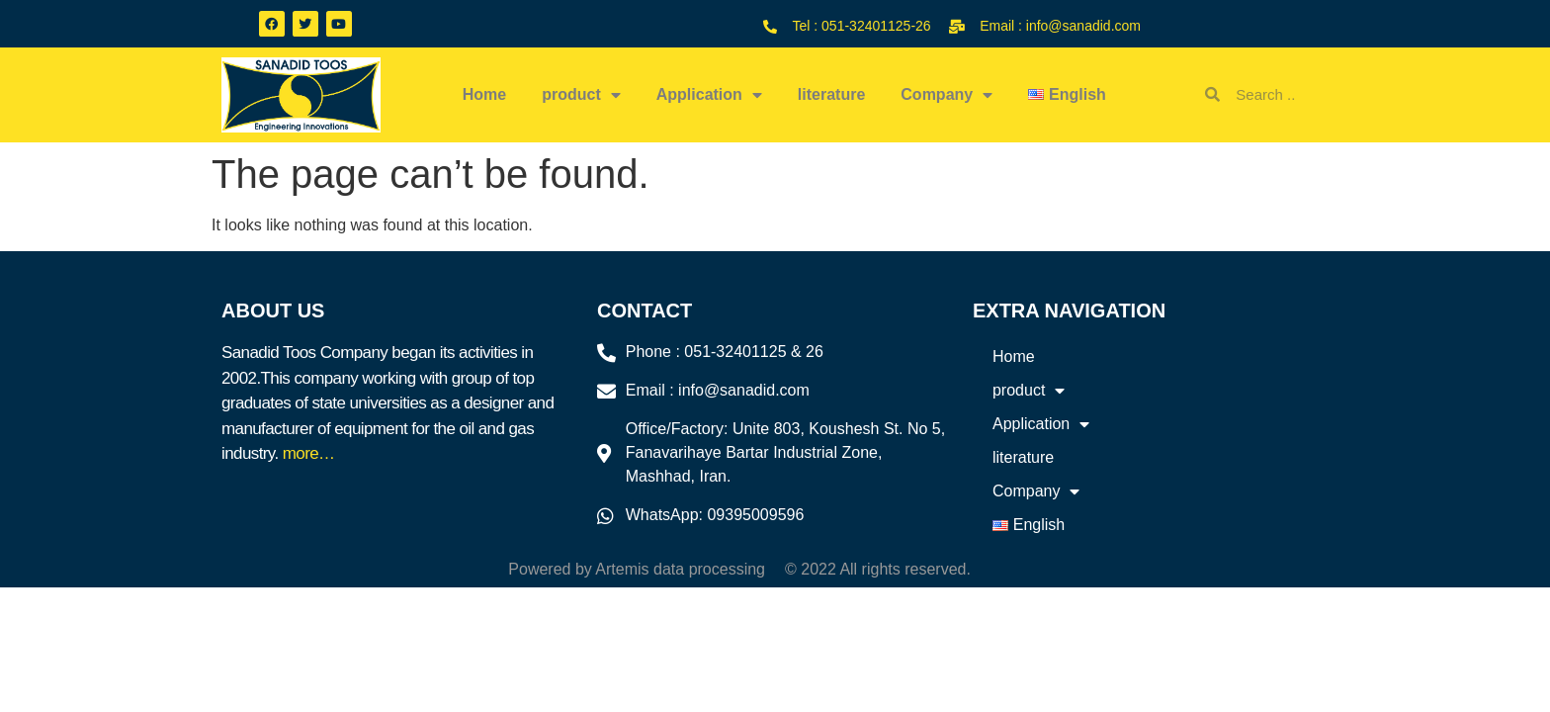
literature (831, 94)
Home (484, 94)
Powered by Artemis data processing (636, 569)
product (581, 95)
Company (946, 95)
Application (709, 95)
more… (309, 453)
